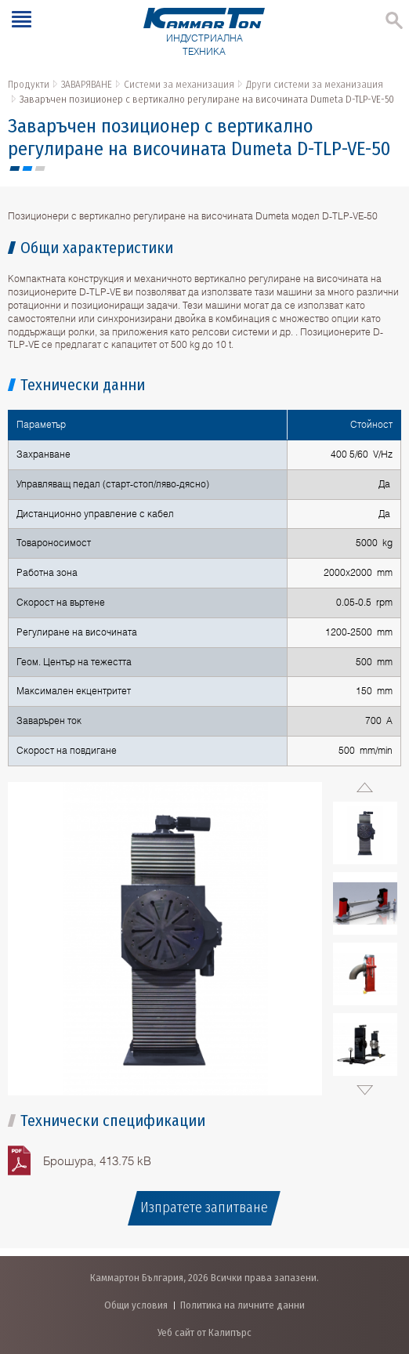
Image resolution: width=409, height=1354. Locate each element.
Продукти (28, 84)
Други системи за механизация (314, 84)
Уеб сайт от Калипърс (204, 1332)
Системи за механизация (179, 84)
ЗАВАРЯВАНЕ (86, 84)
